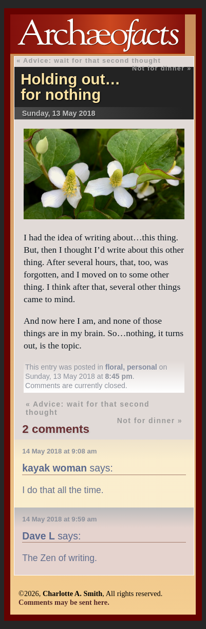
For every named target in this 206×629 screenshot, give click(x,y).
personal (142, 367)
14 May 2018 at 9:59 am (59, 519)
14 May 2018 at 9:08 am (59, 451)
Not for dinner (158, 68)
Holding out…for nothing (70, 87)
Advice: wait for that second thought (92, 60)
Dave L (38, 535)
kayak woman (54, 468)
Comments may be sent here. (63, 602)
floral (114, 367)
